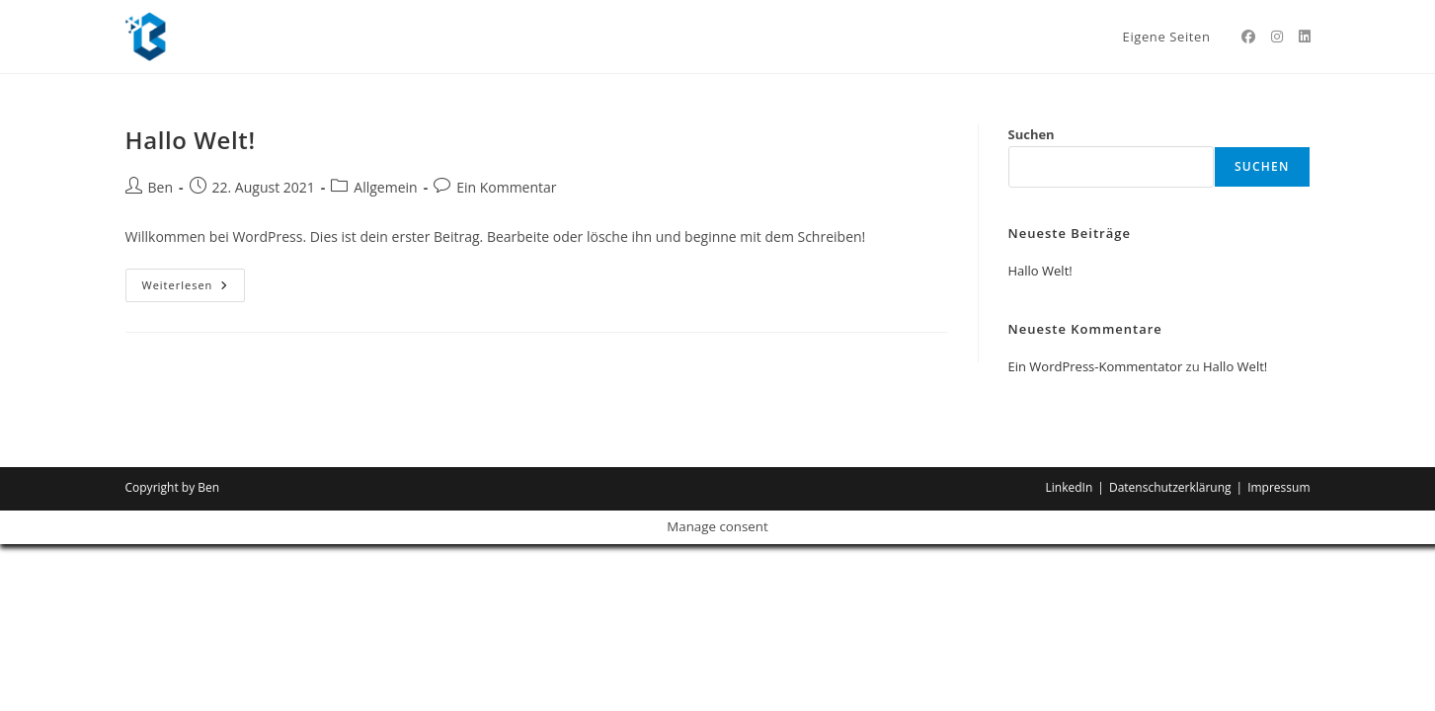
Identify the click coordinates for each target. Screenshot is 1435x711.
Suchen (1031, 134)
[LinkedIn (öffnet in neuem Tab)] (1304, 36)
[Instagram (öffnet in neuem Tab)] (1277, 36)
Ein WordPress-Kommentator (1095, 366)
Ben (161, 187)
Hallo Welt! (190, 139)
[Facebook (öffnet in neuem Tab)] (1248, 36)
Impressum (1278, 487)
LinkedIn (1069, 487)
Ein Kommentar (506, 187)
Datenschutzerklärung (1170, 487)
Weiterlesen (194, 280)
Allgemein (385, 187)
